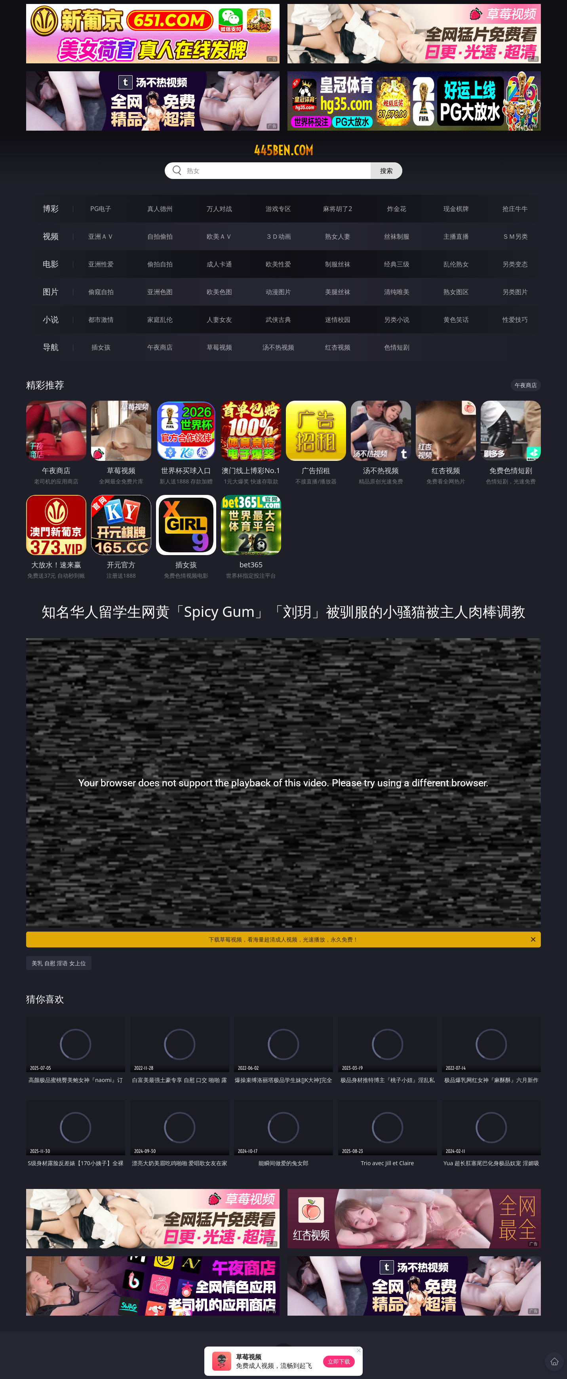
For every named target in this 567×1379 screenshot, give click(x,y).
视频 (51, 236)
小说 (51, 319)
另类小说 (396, 319)
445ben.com (283, 150)
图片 (51, 291)
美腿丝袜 (337, 291)
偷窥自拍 (101, 291)
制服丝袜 (337, 264)
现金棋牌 (456, 208)
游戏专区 (278, 208)
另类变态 (515, 264)
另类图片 (515, 291)
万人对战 (219, 208)
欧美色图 (219, 291)
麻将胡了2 (337, 208)
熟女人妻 (337, 236)
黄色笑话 (456, 319)
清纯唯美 (396, 291)
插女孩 (100, 347)
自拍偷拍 (160, 236)
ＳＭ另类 (515, 236)
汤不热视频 (278, 347)
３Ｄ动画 (278, 236)
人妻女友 (219, 319)
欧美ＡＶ (219, 236)
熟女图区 (456, 291)
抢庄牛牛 (515, 208)
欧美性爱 (278, 264)
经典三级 (396, 264)
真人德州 (160, 208)
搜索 (386, 170)
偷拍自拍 (160, 264)
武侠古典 (278, 319)
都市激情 (101, 319)
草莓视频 (219, 347)
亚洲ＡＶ (101, 236)
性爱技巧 (515, 319)
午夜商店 (160, 347)
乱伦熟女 (456, 264)
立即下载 (339, 1361)
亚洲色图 (160, 291)
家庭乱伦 (160, 319)
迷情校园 (337, 319)
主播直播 (456, 236)
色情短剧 (396, 347)
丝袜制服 (396, 236)
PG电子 (100, 208)
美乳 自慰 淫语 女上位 (59, 963)
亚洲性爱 (101, 264)
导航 (51, 347)
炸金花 (396, 208)
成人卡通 (219, 264)
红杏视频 (337, 347)
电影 (51, 264)
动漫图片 (278, 291)
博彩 (51, 208)
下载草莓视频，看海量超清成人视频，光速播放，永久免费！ (373, 939)
